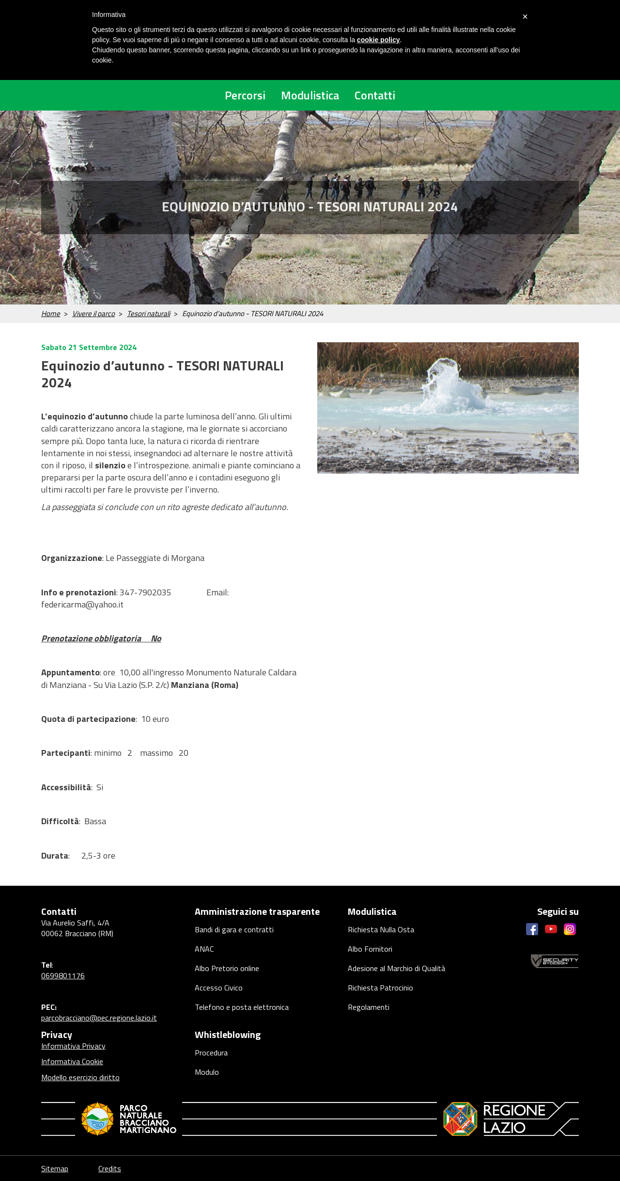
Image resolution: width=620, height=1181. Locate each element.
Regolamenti (368, 1007)
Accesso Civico (219, 987)
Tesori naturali (148, 313)
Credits (109, 1168)
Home (50, 313)
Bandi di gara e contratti (234, 929)
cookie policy (378, 40)
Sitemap (54, 1168)
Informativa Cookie (72, 1061)
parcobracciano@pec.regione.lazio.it (99, 1017)
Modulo (207, 1072)
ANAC (204, 949)
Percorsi (245, 95)
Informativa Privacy (73, 1046)
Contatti (375, 95)
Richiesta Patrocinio (380, 987)
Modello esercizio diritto (80, 1077)
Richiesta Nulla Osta (381, 929)
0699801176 (63, 975)
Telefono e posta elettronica (242, 1007)
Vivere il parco (93, 313)
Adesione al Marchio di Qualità (396, 968)
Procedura (211, 1052)
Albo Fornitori (370, 949)
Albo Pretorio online (227, 968)
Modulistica (310, 95)
